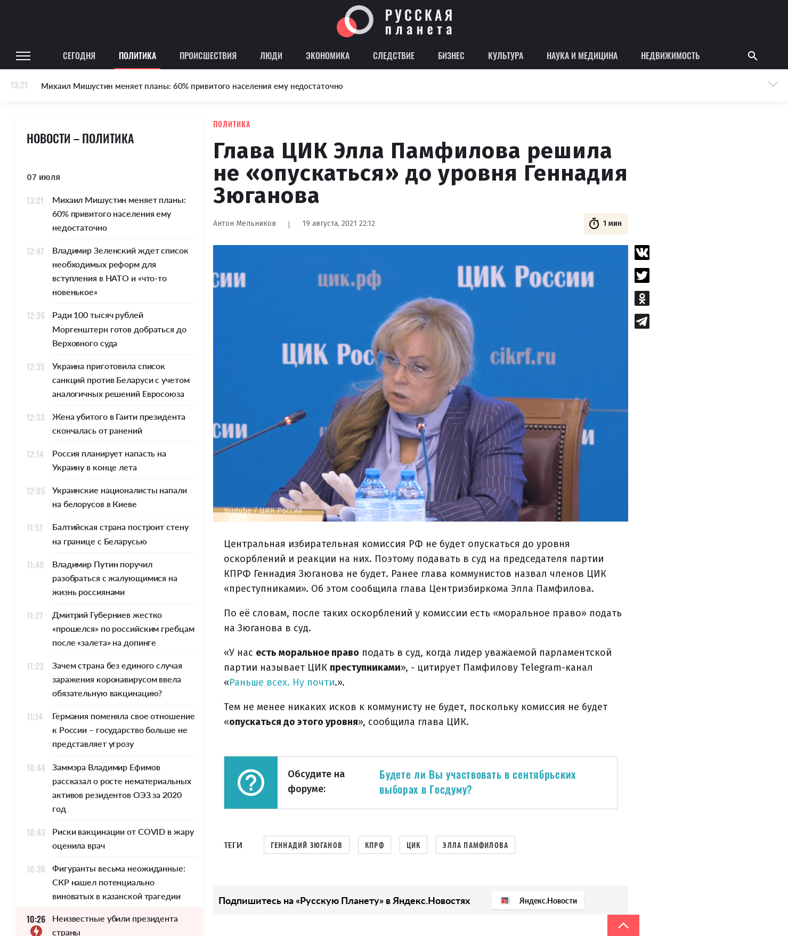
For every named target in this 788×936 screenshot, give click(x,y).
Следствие (394, 55)
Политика (137, 55)
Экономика (328, 55)
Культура (505, 55)
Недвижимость (670, 55)
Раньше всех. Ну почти (282, 682)
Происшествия (208, 55)
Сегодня (79, 55)
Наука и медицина (582, 55)
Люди (271, 55)
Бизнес (451, 55)
